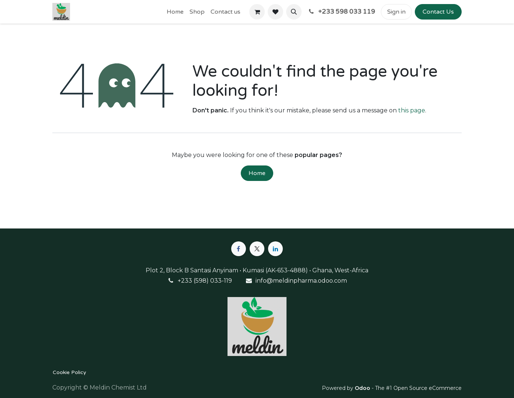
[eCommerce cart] (257, 12)
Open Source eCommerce (427, 388)
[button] (294, 12)
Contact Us (438, 11)
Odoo (363, 388)
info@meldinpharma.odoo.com (301, 280)
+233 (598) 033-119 (205, 280)
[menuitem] (175, 11)
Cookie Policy (69, 372)
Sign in (396, 11)
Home (257, 173)
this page (411, 110)
